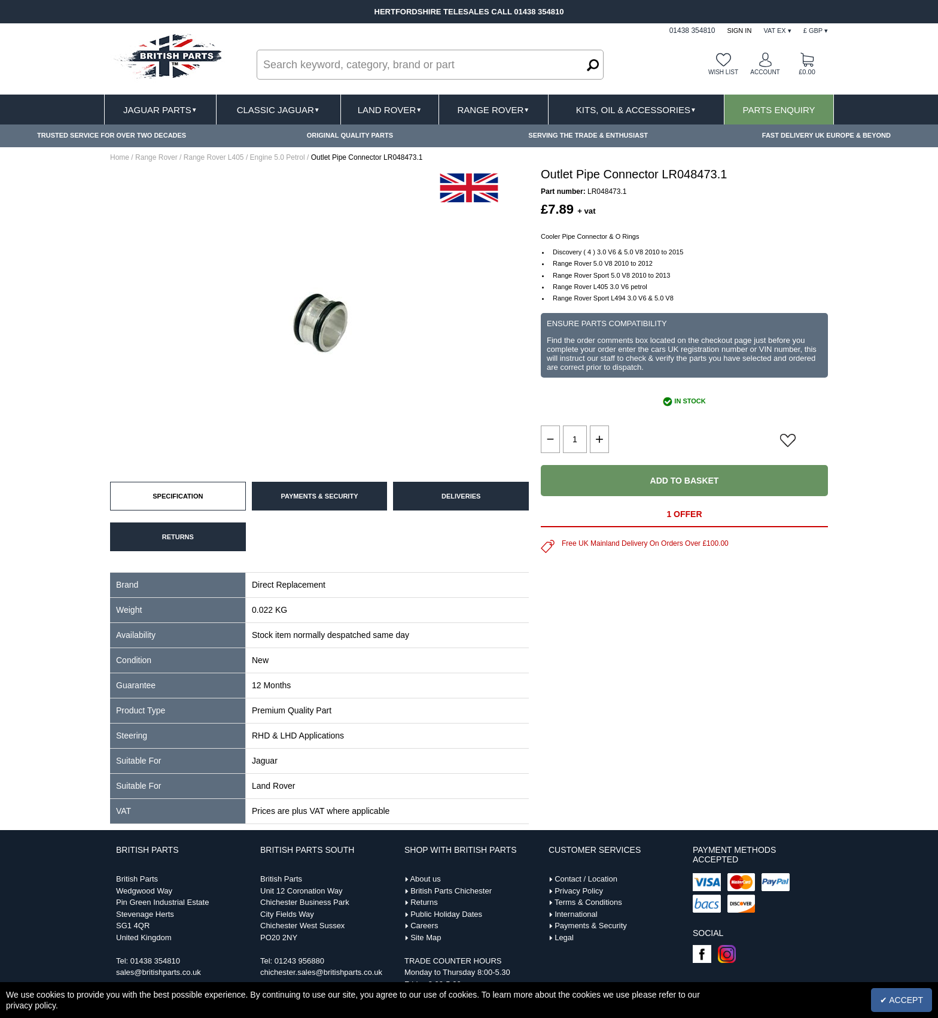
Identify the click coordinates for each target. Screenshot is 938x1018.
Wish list (723, 72)
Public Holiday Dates (446, 914)
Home (119, 157)
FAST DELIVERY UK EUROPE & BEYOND (826, 135)
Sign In (739, 30)
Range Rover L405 (214, 157)
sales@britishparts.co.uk (158, 972)
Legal (564, 937)
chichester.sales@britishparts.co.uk (321, 972)
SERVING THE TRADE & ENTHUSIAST (588, 135)
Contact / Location (586, 878)
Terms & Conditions (588, 902)
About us (425, 878)
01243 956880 (299, 960)
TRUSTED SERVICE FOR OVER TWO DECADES (111, 135)
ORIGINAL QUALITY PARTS (350, 135)
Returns (424, 902)
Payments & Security (591, 925)
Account (764, 72)
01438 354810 (155, 960)
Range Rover (493, 110)
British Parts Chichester (451, 890)
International (576, 914)
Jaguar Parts (160, 110)
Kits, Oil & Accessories (636, 110)
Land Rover (390, 110)
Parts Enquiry (779, 110)
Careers (424, 925)
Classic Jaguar (278, 110)
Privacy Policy (579, 890)
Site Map (425, 937)
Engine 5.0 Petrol (277, 157)
